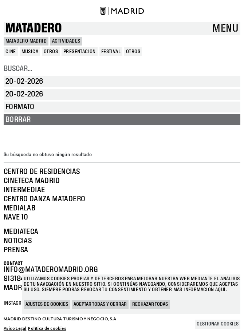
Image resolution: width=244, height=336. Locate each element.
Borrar (18, 119)
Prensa (16, 250)
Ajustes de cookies (46, 304)
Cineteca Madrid (32, 181)
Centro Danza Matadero (44, 199)
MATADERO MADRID (26, 41)
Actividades (66, 41)
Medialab (19, 208)
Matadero (33, 28)
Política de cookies (47, 328)
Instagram (16, 303)
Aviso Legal (15, 328)
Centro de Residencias (42, 171)
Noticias (18, 241)
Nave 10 (16, 217)
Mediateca (21, 232)
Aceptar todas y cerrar (100, 304)
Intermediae (24, 190)
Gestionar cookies (218, 324)
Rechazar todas (150, 304)
